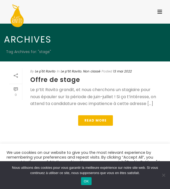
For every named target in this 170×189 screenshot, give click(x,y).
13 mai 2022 (122, 71)
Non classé (91, 71)
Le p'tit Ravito (45, 71)
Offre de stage (55, 79)
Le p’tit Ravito (71, 71)
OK (86, 181)
